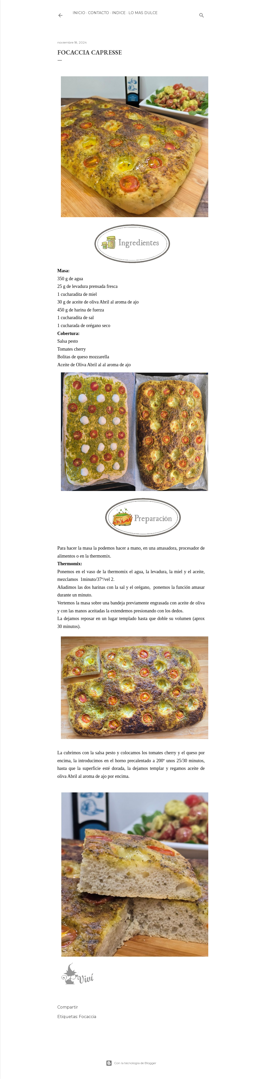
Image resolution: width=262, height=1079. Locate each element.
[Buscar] (202, 14)
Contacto (98, 13)
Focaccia (87, 1016)
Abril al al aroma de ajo (108, 364)
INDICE (119, 13)
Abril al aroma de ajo (119, 302)
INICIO (79, 13)
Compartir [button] (67, 1007)
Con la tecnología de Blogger (131, 1063)
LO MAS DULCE (143, 13)
